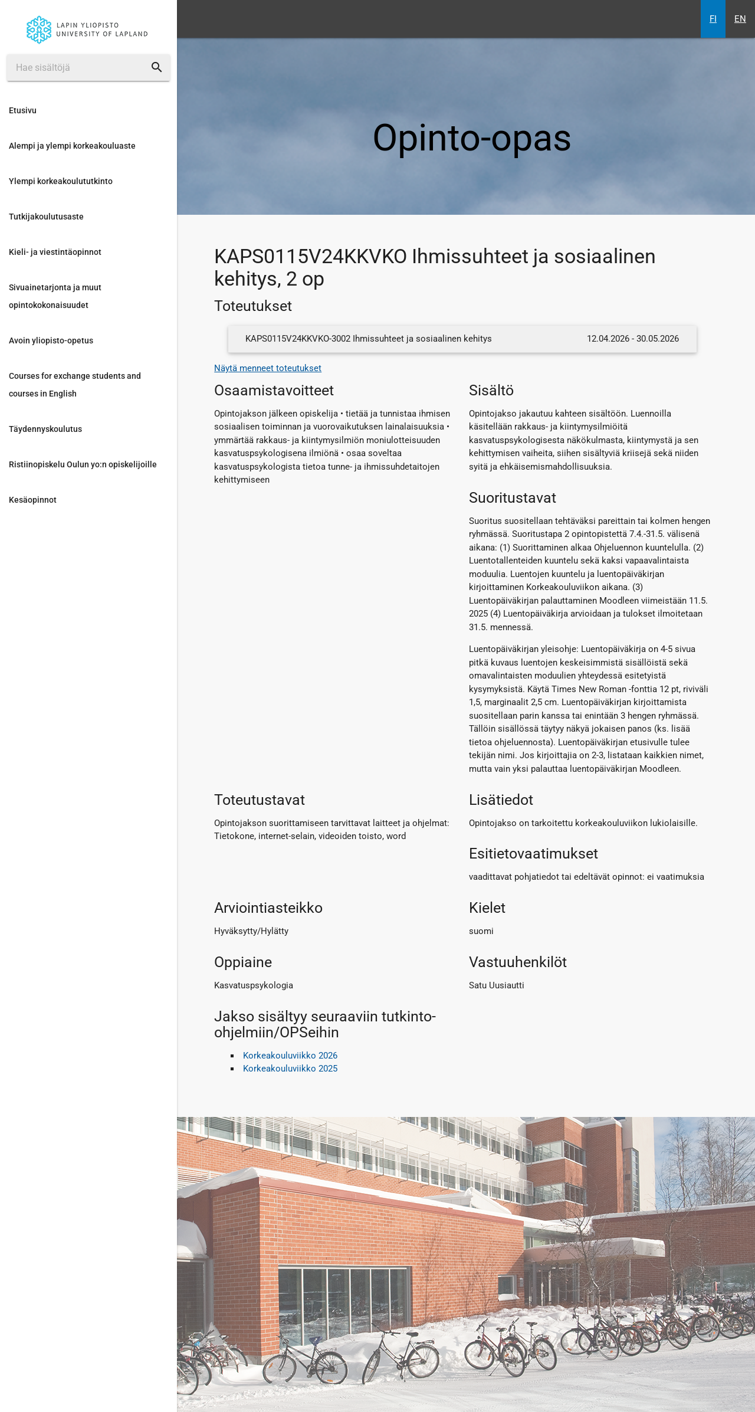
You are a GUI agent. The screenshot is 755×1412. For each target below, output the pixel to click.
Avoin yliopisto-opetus (51, 340)
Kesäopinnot (33, 499)
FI (713, 19)
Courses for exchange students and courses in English (75, 384)
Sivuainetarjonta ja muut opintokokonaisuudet (55, 296)
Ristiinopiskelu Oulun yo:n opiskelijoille (83, 464)
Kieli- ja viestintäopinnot (55, 252)
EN (740, 19)
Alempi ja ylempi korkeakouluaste (72, 145)
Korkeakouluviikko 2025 (290, 1068)
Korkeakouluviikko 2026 (290, 1055)
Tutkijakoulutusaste (46, 216)
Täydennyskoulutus (45, 429)
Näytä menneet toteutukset (267, 368)
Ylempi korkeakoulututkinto (61, 181)
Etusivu (23, 110)
